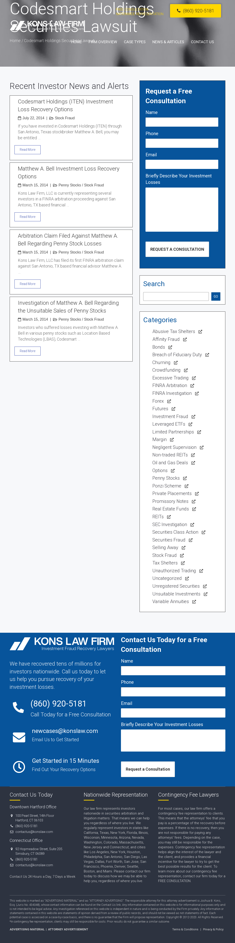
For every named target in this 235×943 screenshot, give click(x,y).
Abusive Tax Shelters (173, 331)
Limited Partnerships (173, 432)
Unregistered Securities (176, 586)
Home (76, 42)
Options (160, 470)
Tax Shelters (165, 563)
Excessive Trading (170, 378)
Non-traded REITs (170, 455)
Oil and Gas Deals (170, 462)
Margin (159, 439)
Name (151, 112)
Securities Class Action (175, 532)
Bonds (158, 347)
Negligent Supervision (174, 447)
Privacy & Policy (213, 929)
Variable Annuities (170, 601)
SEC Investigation (169, 524)
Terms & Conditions (185, 929)
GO (216, 296)
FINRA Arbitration (169, 385)
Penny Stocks (70, 185)
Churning (161, 362)
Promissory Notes (170, 501)
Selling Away (165, 547)
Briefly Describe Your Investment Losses (178, 179)
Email (151, 154)
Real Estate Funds (170, 509)
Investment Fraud (170, 416)
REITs (158, 516)
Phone (151, 133)
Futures (160, 408)
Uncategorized (167, 578)
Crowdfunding (166, 370)
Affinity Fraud (166, 339)
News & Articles (168, 42)
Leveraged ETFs (168, 424)
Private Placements (172, 493)
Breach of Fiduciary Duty (177, 354)
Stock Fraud (65, 118)
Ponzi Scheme (166, 486)
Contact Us (202, 42)
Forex (158, 401)
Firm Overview (103, 42)
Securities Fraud (168, 540)
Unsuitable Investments (176, 594)
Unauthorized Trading (174, 570)
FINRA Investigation (172, 393)
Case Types (134, 42)
